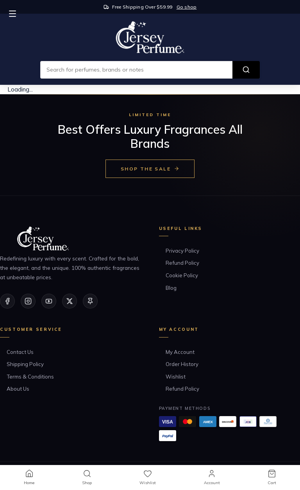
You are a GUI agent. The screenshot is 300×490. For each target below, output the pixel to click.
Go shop (187, 7)
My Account (180, 352)
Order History (182, 364)
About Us (18, 389)
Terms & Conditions (30, 376)
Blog (171, 288)
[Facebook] (7, 301)
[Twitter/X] (69, 301)
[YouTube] (48, 301)
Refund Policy (182, 263)
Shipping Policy (25, 364)
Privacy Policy (182, 251)
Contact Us (20, 352)
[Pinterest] (90, 301)
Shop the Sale (150, 169)
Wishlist (176, 376)
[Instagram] (28, 301)
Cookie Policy (182, 275)
